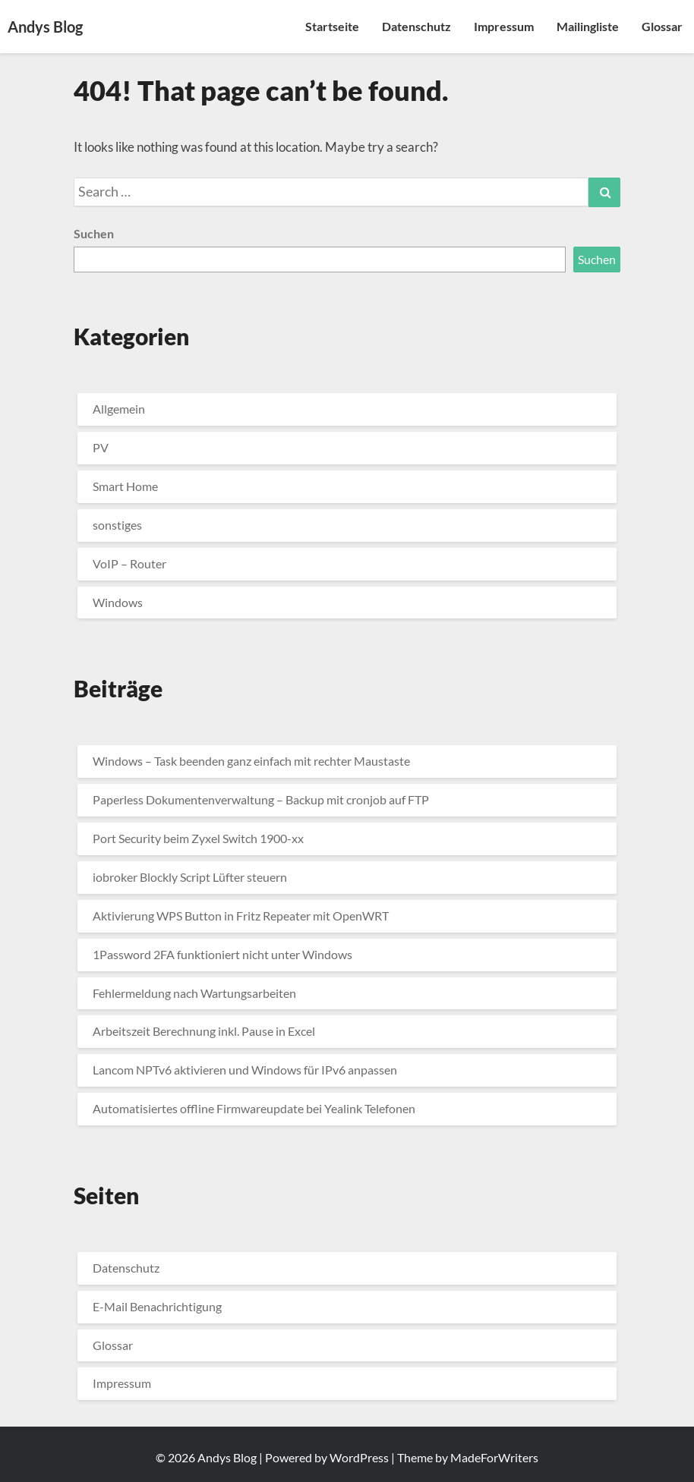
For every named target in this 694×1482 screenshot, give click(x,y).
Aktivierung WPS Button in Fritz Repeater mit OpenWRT (241, 915)
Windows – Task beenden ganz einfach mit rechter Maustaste (251, 761)
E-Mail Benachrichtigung (157, 1306)
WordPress (359, 1457)
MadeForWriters (494, 1457)
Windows (118, 602)
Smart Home (125, 486)
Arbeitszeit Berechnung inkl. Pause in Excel (204, 1031)
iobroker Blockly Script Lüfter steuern (190, 877)
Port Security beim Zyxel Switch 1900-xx (198, 838)
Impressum (504, 26)
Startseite (332, 26)
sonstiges (117, 525)
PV (101, 447)
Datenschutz (416, 26)
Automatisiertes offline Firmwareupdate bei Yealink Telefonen (254, 1108)
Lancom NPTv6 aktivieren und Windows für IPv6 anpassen (245, 1069)
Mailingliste (588, 26)
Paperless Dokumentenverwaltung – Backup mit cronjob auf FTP (261, 799)
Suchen (94, 233)
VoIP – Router (129, 563)
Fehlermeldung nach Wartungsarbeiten (194, 993)
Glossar (662, 26)
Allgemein (119, 408)
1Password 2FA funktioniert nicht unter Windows (222, 954)
